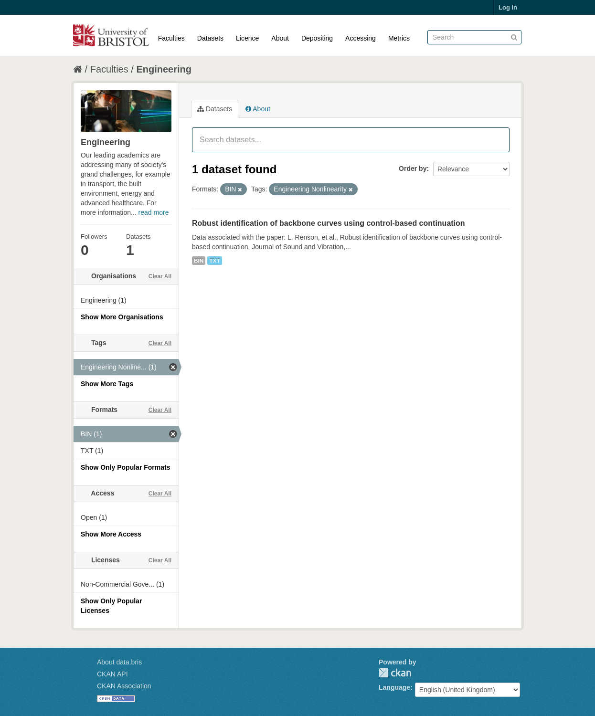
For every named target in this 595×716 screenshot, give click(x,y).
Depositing (317, 38)
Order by (412, 168)
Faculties (171, 38)
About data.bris (119, 662)
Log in (508, 7)
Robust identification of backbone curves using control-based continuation (328, 223)
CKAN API (112, 674)
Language (394, 687)
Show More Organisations (122, 317)
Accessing (360, 38)
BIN (198, 260)
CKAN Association (124, 686)
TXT (214, 260)
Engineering (163, 69)
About (280, 38)
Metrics (399, 38)
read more (153, 212)
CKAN (395, 673)
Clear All (160, 276)
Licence (247, 38)
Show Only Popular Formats (125, 467)
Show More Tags (107, 384)
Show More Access (111, 534)
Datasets (210, 38)
